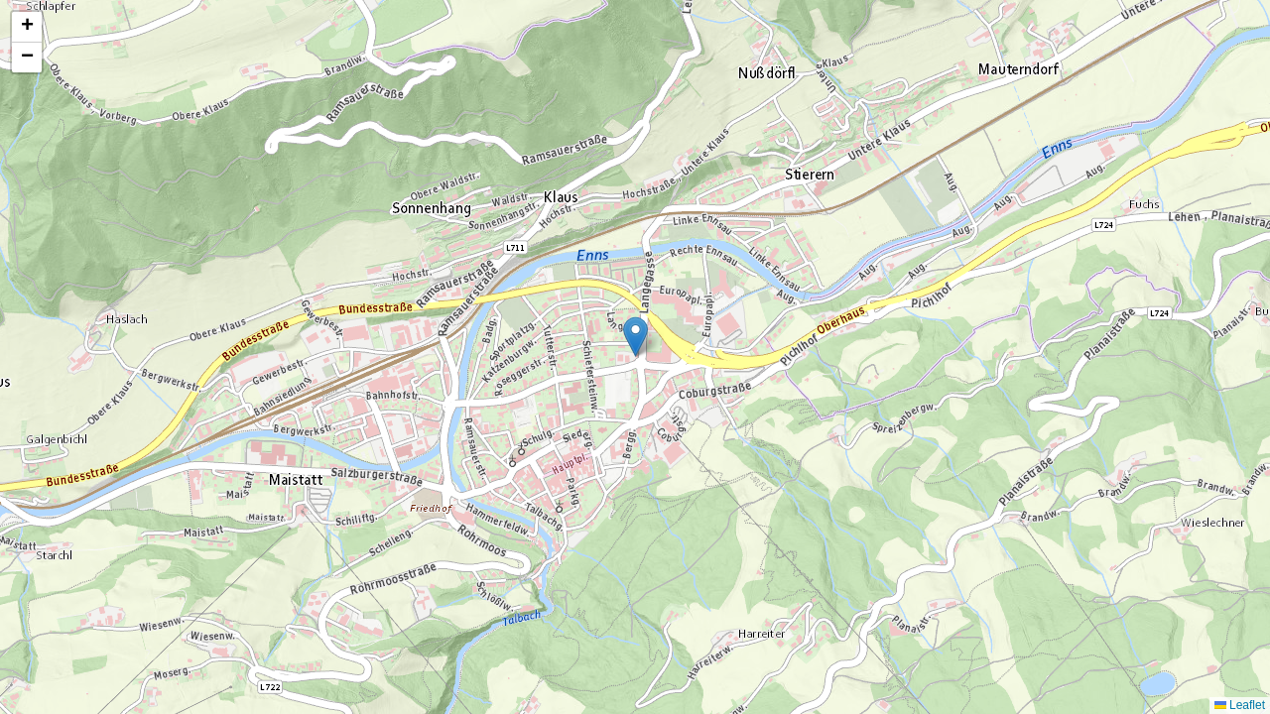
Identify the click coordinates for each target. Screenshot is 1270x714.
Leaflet (1239, 705)
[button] (635, 336)
